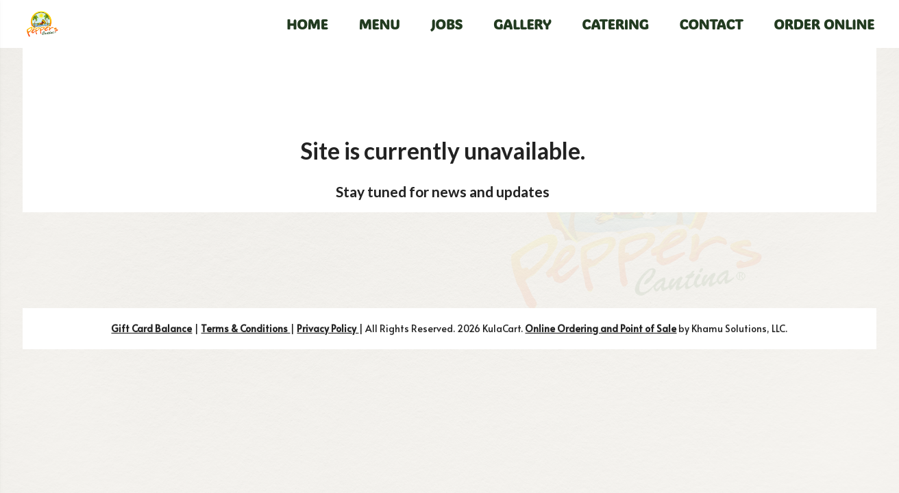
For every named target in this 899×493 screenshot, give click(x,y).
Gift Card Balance (151, 328)
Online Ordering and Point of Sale (600, 328)
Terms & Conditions (245, 328)
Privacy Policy (327, 328)
